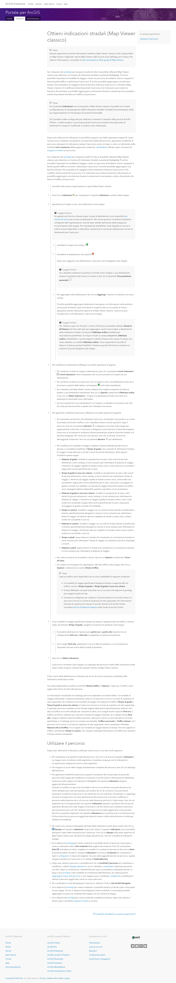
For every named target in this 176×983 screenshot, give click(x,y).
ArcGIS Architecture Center (59, 971)
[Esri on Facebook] (137, 946)
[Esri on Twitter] (133, 946)
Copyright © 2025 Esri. (14, 978)
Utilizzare (20, 18)
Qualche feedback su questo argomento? (116, 914)
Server (8, 951)
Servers (38, 4)
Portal (30, 4)
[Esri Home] (136, 937)
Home (9, 18)
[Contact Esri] (145, 946)
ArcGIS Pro (52, 947)
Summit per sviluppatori (99, 959)
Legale (67, 978)
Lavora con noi (95, 947)
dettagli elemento (77, 866)
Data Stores (49, 4)
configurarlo (63, 856)
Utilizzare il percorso (149, 39)
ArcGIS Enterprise (15, 3)
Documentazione (13, 967)
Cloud (59, 4)
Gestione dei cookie (55, 978)
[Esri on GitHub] (141, 946)
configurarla (115, 876)
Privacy (43, 978)
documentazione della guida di (102, 60)
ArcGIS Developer (55, 959)
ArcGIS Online (53, 943)
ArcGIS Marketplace (56, 967)
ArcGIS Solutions (54, 963)
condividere (101, 147)
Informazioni (94, 943)
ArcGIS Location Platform (58, 955)
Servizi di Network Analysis (85, 607)
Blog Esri (93, 951)
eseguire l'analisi (55, 150)
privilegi (68, 72)
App (65, 4)
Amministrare (33, 18)
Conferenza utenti (97, 955)
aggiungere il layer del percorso (66, 876)
